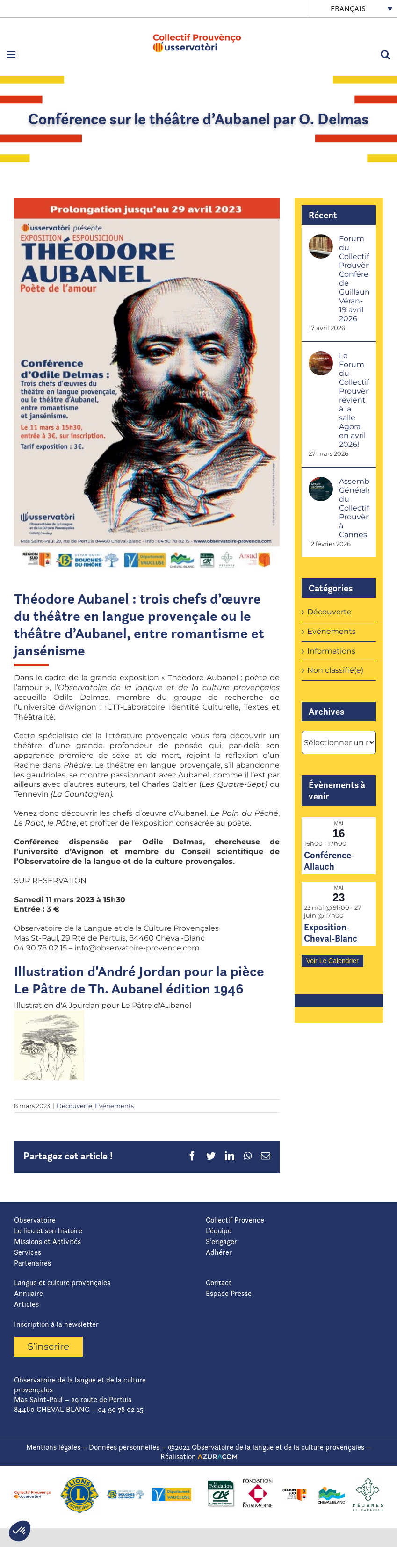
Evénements (114, 1105)
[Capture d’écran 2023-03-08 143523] (147, 384)
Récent (323, 215)
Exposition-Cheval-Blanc (330, 932)
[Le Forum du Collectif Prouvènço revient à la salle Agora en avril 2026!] (321, 355)
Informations (331, 651)
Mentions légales (53, 1447)
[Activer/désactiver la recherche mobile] (385, 54)
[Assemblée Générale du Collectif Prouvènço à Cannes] (321, 481)
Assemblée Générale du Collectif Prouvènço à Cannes (354, 508)
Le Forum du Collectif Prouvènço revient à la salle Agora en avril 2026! (354, 400)
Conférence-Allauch (329, 860)
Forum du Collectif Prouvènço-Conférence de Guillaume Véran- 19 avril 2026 (354, 278)
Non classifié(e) (335, 670)
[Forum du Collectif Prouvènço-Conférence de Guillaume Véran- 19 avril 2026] (321, 238)
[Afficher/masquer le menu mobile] (12, 54)
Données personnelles (124, 1447)
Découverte (74, 1105)
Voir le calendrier (332, 960)
